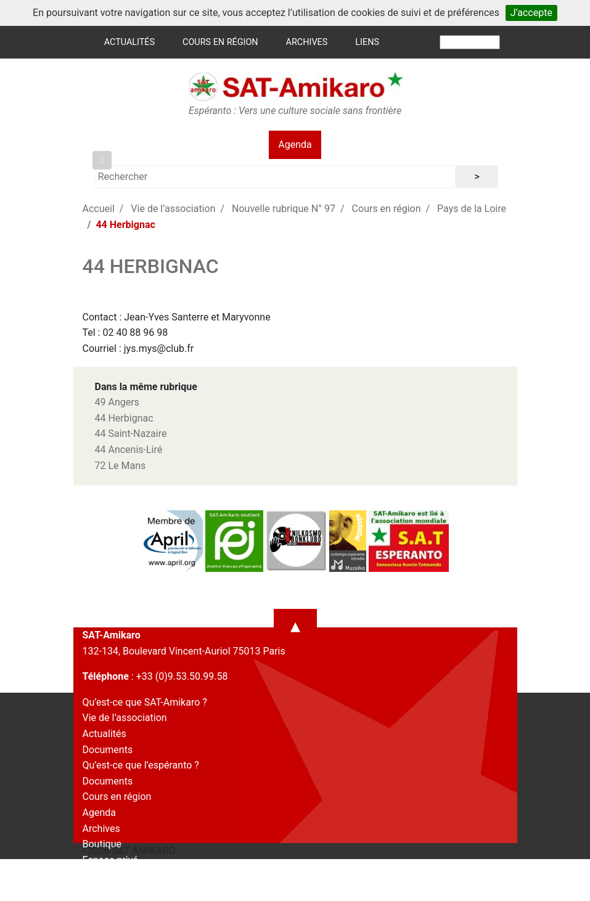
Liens (367, 42)
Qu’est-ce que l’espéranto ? (141, 765)
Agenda (294, 144)
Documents (108, 750)
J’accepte (531, 12)
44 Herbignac (124, 418)
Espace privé (110, 860)
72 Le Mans (120, 465)
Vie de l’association (173, 208)
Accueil (99, 208)
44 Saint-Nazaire (131, 433)
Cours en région (220, 42)
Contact (100, 875)
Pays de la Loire (471, 208)
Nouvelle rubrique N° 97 (283, 208)
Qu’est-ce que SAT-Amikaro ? (145, 702)
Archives (307, 42)
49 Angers (117, 402)
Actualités (129, 42)
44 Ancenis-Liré (129, 449)
